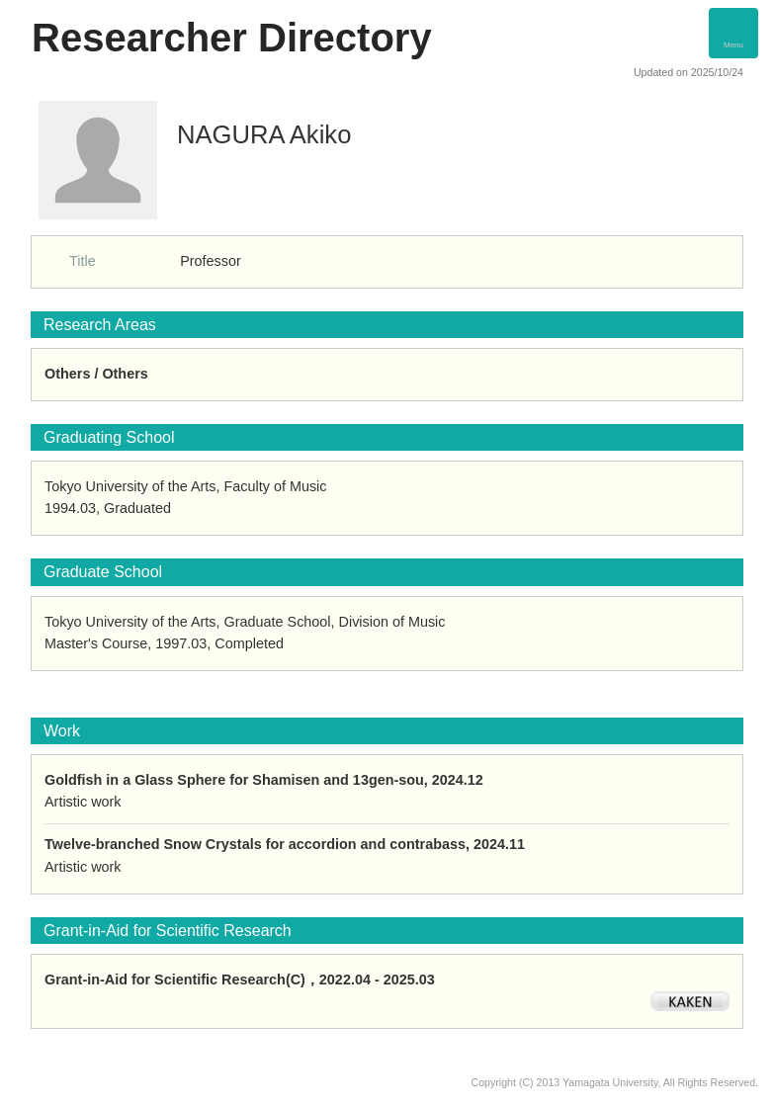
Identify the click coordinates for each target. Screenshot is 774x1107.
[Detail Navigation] (733, 33)
